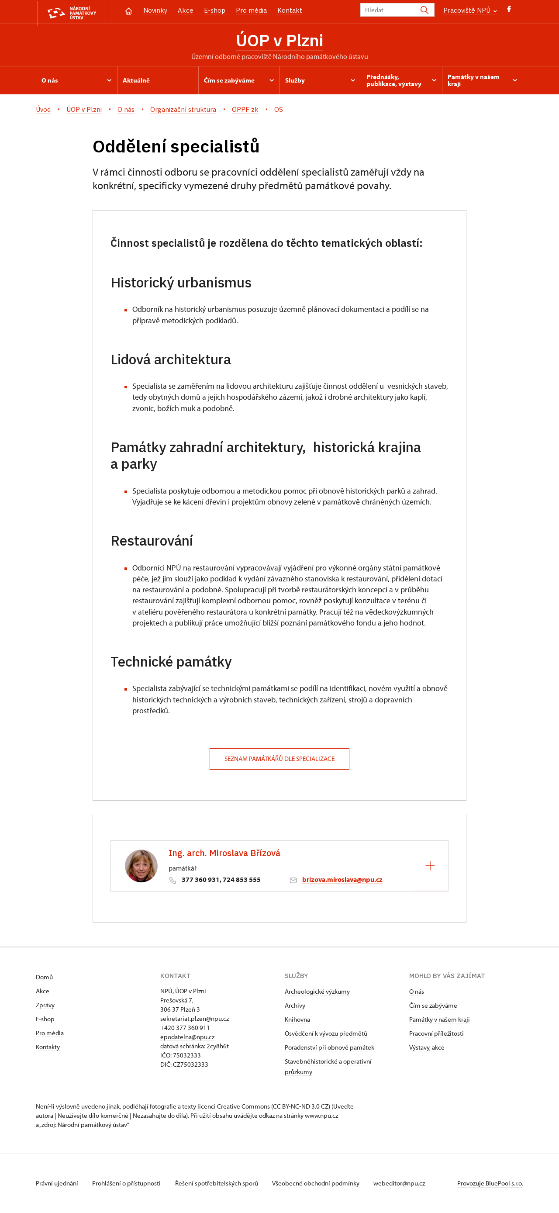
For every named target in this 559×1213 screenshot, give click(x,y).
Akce (185, 10)
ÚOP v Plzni (279, 40)
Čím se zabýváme (433, 1006)
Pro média (251, 10)
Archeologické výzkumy (317, 992)
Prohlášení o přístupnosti (128, 1184)
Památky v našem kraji (439, 1020)
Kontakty (48, 1048)
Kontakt (289, 10)
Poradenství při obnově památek (329, 1048)
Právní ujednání (57, 1184)
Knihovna (297, 1020)
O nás (416, 992)
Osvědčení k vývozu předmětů (326, 1034)
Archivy (295, 1006)
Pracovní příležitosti (436, 1034)
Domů (44, 978)
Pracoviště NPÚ (470, 10)
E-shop (214, 10)
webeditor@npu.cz (404, 1184)
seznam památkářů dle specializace (279, 760)
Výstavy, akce (427, 1048)
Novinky (155, 10)
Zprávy (45, 1006)
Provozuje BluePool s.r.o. (490, 1184)
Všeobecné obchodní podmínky (320, 1184)
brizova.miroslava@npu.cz (342, 880)
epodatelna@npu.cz (187, 1037)
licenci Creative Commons (233, 1107)
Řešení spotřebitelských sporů (219, 1184)
